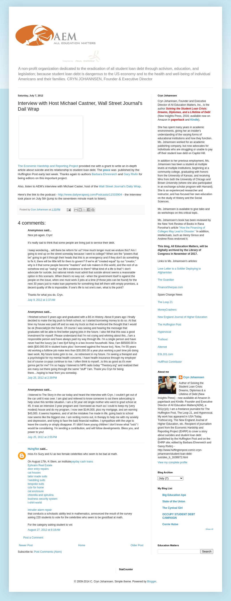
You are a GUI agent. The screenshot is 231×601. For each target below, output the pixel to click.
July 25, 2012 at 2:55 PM (42, 437)
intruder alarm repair (40, 509)
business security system (42, 498)
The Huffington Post (169, 324)
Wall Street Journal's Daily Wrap (120, 186)
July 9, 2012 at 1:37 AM (41, 299)
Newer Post (26, 545)
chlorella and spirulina (41, 495)
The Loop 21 (165, 302)
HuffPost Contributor (170, 361)
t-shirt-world (35, 502)
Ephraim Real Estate (40, 465)
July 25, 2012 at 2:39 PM (42, 377)
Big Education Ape (174, 495)
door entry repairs (38, 468)
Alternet (162, 346)
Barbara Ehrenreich (104, 174)
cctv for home (36, 487)
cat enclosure (36, 491)
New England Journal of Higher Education (182, 317)
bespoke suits (36, 483)
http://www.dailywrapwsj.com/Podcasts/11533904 (89, 194)
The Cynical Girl (172, 507)
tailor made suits (37, 476)
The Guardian (166, 279)
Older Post (137, 545)
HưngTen (33, 448)
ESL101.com (165, 354)
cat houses (34, 472)
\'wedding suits (36, 480)
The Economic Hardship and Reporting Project (48, 166)
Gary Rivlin (131, 174)
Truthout (162, 339)
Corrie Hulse (170, 524)
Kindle (194, 119)
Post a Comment (33, 537)
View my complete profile (172, 462)
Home (81, 545)
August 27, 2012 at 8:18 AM (44, 529)
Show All (209, 529)
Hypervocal (164, 331)
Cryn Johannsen (193, 377)
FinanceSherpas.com (170, 287)
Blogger (151, 581)
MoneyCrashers (167, 309)
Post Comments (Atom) (48, 551)
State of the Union (173, 501)
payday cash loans (82, 461)
